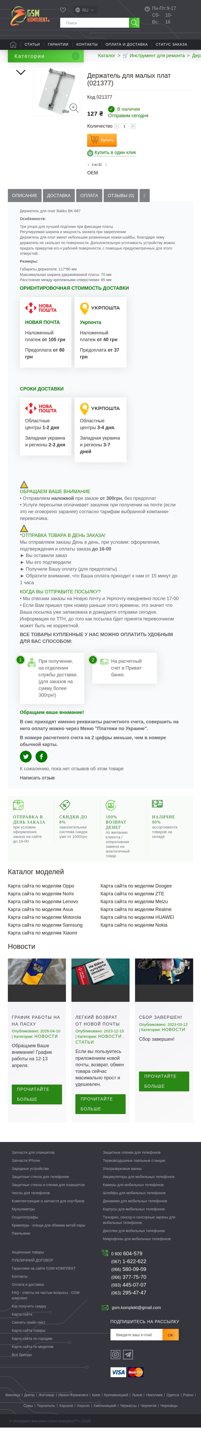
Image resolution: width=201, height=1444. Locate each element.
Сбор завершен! (160, 1034)
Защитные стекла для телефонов (40, 1193)
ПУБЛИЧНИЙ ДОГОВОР (32, 1276)
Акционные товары (28, 1268)
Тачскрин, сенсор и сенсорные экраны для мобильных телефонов (139, 1236)
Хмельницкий (104, 1422)
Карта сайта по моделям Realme (136, 925)
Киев (96, 1411)
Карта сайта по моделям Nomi (41, 910)
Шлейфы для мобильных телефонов (134, 1209)
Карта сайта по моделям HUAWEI (137, 933)
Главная (13, 45)
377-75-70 (128, 1293)
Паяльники (21, 1249)
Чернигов (148, 1422)
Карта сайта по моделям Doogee (136, 902)
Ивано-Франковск (73, 1411)
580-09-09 (128, 1285)
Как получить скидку (29, 1322)
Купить (107, 140)
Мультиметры (23, 1225)
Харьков (66, 1422)
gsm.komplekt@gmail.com (136, 1324)
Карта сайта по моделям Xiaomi (42, 949)
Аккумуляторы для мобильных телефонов (139, 1193)
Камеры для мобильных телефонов (133, 1201)
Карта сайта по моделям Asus (40, 925)
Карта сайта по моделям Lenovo (43, 917)
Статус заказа (171, 44)
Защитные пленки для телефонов (131, 1169)
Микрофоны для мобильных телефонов (137, 1255)
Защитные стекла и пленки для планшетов (48, 1201)
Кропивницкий (116, 1411)
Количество (100, 126)
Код (91, 97)
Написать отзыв (37, 794)
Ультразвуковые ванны (122, 1185)
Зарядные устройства (30, 1185)
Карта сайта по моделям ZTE (132, 910)
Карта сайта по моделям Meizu (134, 917)
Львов (137, 1411)
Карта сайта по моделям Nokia (134, 941)
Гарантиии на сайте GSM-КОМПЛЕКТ (44, 1284)
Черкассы (128, 1422)
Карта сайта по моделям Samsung (45, 941)
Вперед (21, 188)
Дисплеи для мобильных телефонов (134, 1247)
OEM (92, 172)
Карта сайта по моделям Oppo (41, 902)
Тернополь (46, 1422)
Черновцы (169, 1422)
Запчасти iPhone (26, 1177)
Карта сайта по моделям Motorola (44, 933)
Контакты (87, 44)
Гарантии (58, 44)
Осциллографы (25, 1233)
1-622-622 (128, 1277)
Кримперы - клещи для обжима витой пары (48, 1241)
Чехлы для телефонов (31, 1209)
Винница (12, 1411)
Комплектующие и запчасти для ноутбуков (48, 1217)
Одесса (172, 1411)
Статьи (32, 44)
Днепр (29, 1411)
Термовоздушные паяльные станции (134, 1177)
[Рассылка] (136, 1351)
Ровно (188, 1411)
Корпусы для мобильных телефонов (134, 1225)
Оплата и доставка (127, 44)
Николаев (154, 1411)
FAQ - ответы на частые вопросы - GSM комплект (46, 1311)
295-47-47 (128, 1309)
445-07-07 (128, 1301)
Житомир (46, 1411)
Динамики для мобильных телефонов (135, 1217)
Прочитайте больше (33, 1111)
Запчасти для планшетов (33, 1169)
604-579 (126, 1270)
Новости (46, 1052)
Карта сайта (22, 1330)
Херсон (83, 1422)
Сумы (28, 1422)
